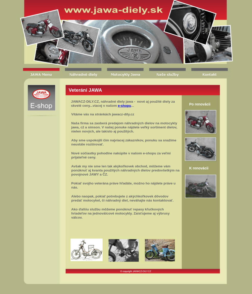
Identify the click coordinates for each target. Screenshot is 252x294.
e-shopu (124, 106)
